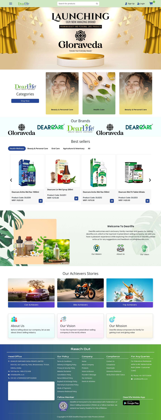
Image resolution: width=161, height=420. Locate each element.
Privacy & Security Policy (66, 368)
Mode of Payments (64, 388)
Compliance (110, 365)
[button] (10, 3)
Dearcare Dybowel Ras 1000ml (23, 192)
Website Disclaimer (64, 371)
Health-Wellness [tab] (17, 148)
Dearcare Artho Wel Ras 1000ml (59, 192)
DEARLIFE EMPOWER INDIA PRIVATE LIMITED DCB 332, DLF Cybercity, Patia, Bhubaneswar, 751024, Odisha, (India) (30, 364)
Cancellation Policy (64, 375)
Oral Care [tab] (56, 148)
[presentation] (11, 180)
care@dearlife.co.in (140, 379)
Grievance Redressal (113, 371)
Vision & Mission (88, 371)
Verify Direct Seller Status (115, 375)
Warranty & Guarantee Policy (67, 385)
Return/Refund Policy (65, 378)
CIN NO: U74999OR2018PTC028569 (23, 378)
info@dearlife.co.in (17, 375)
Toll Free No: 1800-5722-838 (21, 371)
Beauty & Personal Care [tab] (38, 148)
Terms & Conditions (64, 361)
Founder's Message (89, 375)
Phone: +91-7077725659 (142, 375)
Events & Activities (88, 381)
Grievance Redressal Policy (67, 391)
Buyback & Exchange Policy (67, 381)
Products (85, 368)
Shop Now (25, 101)
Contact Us (110, 361)
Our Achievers (87, 378)
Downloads (110, 368)
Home (84, 361)
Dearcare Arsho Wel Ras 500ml (130, 192)
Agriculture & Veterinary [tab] (73, 148)
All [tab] (89, 148)
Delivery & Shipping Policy (66, 365)
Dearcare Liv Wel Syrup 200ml (94, 189)
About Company (88, 365)
